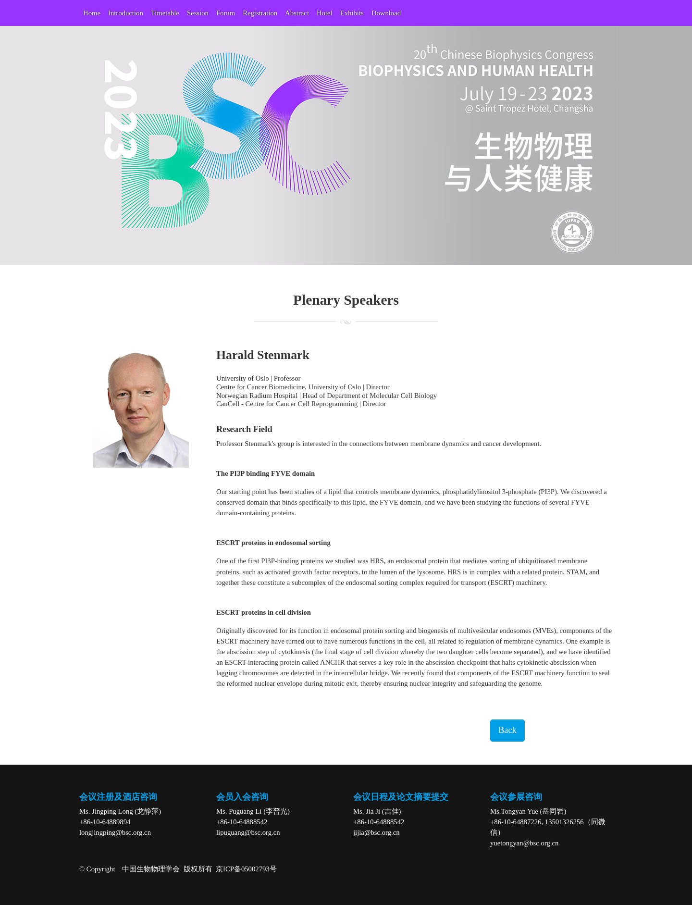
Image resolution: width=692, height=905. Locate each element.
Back (507, 730)
